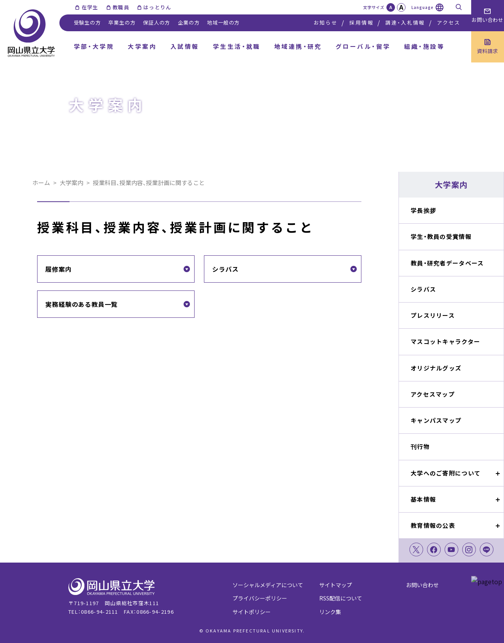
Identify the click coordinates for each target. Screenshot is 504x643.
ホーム (41, 182)
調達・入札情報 (405, 22)
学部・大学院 (94, 46)
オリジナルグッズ (436, 368)
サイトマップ (335, 585)
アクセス (448, 22)
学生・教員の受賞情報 (441, 236)
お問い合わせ (422, 585)
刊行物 (420, 446)
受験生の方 (87, 22)
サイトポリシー (251, 612)
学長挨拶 (423, 210)
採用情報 (361, 22)
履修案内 (58, 269)
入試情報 (184, 46)
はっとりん (157, 7)
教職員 (121, 7)
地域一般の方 (223, 22)
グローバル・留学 (363, 46)
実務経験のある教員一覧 (81, 304)
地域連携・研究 (298, 46)
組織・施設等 (424, 46)
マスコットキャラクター (445, 341)
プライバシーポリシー (259, 598)
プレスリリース (433, 315)
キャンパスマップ (436, 420)
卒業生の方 (121, 22)
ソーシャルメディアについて (267, 585)
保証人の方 (156, 22)
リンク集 (330, 612)
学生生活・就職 (237, 46)
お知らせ (326, 22)
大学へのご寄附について (446, 473)
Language (422, 7)
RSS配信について (340, 598)
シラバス (423, 289)
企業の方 (188, 22)
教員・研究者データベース (447, 263)
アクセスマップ (433, 394)
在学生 (90, 7)
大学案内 (142, 46)
